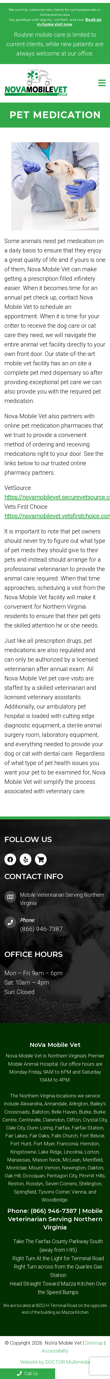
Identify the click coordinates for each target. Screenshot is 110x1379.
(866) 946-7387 (41, 929)
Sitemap (94, 1343)
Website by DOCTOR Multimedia (55, 1362)
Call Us (27, 1373)
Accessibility (55, 1351)
